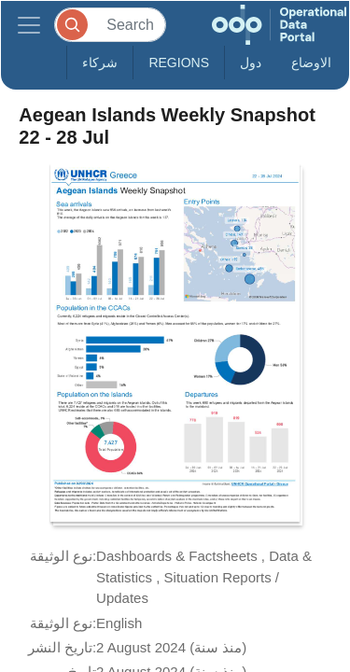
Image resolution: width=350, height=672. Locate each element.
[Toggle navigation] (29, 25)
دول (250, 62)
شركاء (100, 62)
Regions (178, 62)
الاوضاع (311, 62)
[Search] (110, 24)
